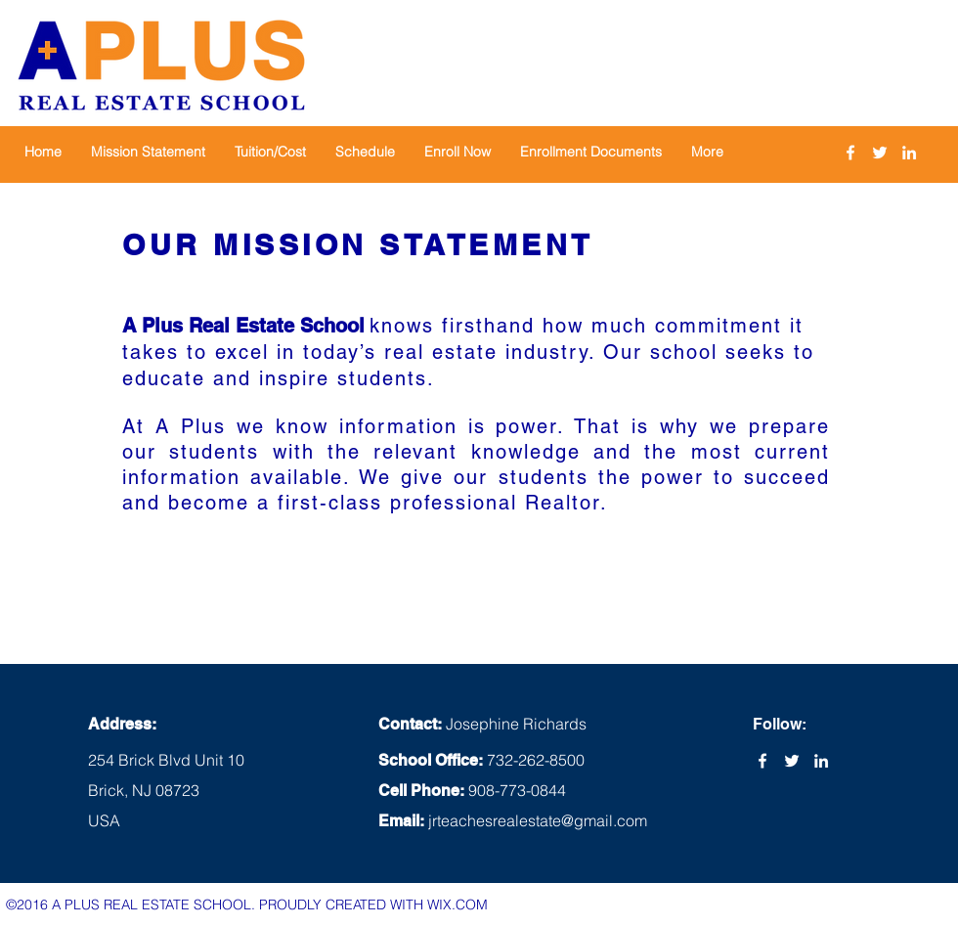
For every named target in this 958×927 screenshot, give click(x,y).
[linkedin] (909, 152)
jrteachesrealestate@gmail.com (537, 820)
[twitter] (880, 152)
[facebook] (850, 152)
